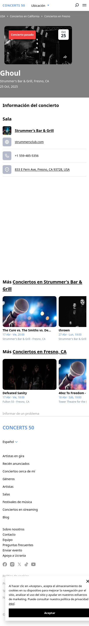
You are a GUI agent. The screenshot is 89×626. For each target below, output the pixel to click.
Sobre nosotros (13, 529)
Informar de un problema (21, 413)
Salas (6, 494)
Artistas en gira (13, 456)
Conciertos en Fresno (57, 16)
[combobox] (40, 5)
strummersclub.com (29, 142)
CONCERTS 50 (14, 5)
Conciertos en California (24, 16)
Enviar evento (12, 550)
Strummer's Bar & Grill (34, 130)
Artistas (8, 486)
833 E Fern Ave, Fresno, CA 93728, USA (42, 169)
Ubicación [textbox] (38, 5)
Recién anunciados (16, 464)
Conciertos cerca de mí (19, 471)
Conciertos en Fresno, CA (40, 352)
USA (2, 16)
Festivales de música (17, 502)
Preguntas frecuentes (18, 545)
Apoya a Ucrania (14, 555)
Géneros (9, 479)
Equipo (8, 540)
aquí (11, 603)
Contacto (9, 534)
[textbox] (11, 441)
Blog (6, 517)
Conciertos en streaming (20, 509)
